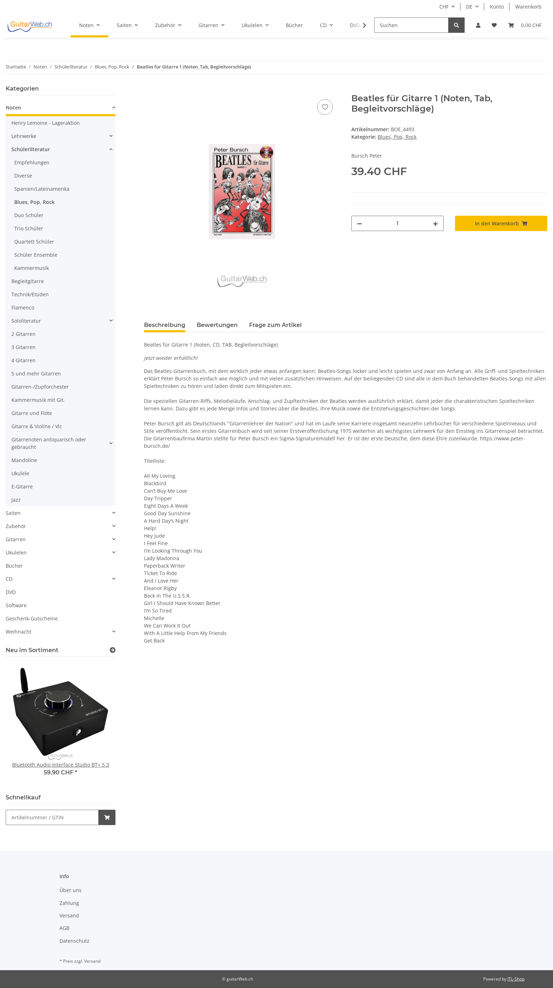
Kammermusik (31, 268)
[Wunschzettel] (494, 25)
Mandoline (24, 460)
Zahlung (69, 903)
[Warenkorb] (524, 25)
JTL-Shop (515, 979)
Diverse (23, 175)
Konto (497, 6)
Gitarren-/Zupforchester (40, 386)
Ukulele (20, 473)
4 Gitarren (23, 360)
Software (16, 605)
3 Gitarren (23, 347)
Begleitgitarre (27, 281)
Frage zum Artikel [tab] (275, 325)
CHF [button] (444, 6)
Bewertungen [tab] (217, 325)
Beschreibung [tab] (164, 325)
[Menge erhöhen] (435, 223)
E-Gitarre (22, 486)
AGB (64, 928)
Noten (13, 107)
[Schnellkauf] (52, 817)
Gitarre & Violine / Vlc (36, 426)
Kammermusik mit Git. (38, 399)
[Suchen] (411, 25)
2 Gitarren (23, 334)
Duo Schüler (28, 215)
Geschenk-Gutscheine (32, 618)
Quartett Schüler (34, 241)
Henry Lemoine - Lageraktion (45, 122)
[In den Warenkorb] (149, 89)
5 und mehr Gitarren (36, 373)
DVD (11, 592)
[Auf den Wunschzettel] (325, 107)
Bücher (14, 565)
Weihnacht (18, 631)
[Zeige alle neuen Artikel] (112, 650)
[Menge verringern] (359, 223)
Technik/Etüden (30, 294)
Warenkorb (528, 6)
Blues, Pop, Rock (397, 136)
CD (9, 578)
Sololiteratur (26, 320)
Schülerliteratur (30, 149)
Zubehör (16, 526)
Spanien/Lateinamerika (41, 188)
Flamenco (22, 307)
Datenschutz (74, 940)
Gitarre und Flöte (31, 413)
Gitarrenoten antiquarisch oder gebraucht (48, 443)
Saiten (13, 513)
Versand (69, 915)
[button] (478, 25)
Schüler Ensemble (35, 254)
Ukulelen (16, 552)
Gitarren (16, 539)
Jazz (16, 499)
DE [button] (469, 6)
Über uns (71, 890)
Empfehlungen (32, 162)
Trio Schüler (28, 228)
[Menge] (397, 223)
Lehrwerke (23, 136)
